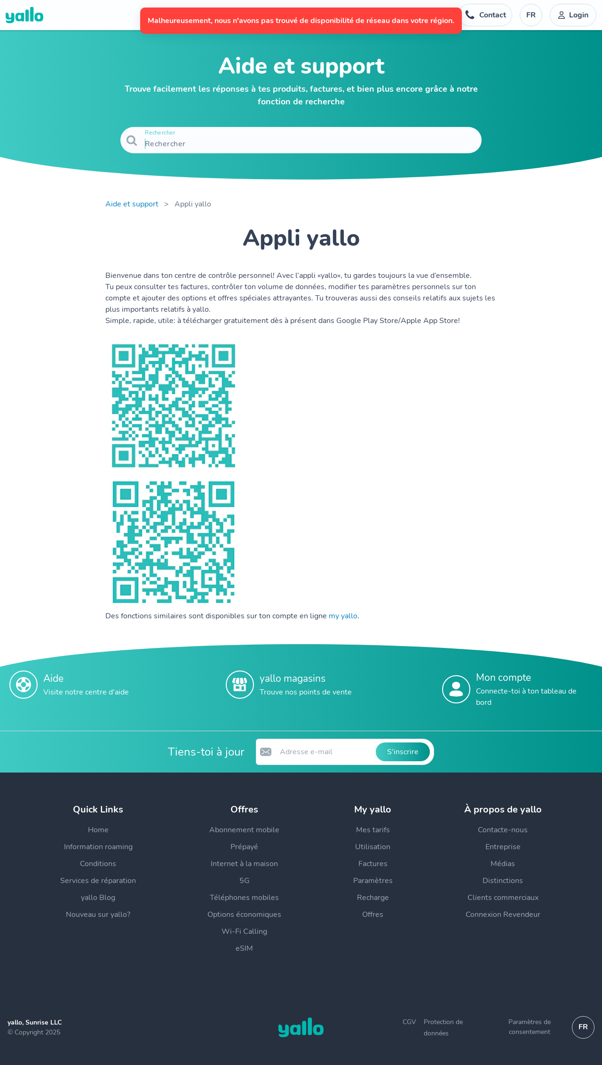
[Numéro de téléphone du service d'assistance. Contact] (485, 15)
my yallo (343, 616)
